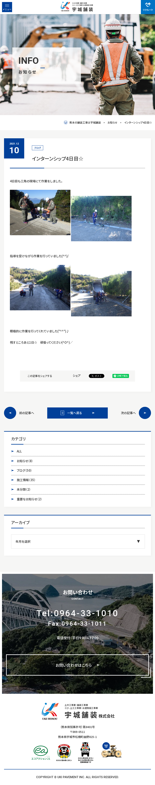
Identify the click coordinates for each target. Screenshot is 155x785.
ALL (19, 451)
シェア (77, 375)
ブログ (24, 470)
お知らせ (25, 461)
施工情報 (26, 480)
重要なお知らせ (29, 499)
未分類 (24, 489)
